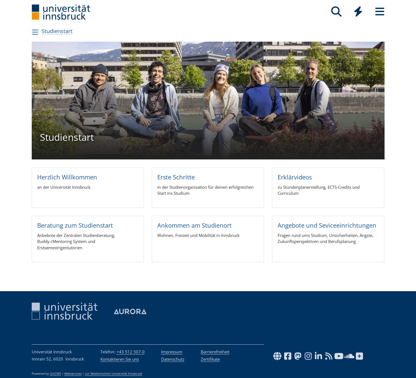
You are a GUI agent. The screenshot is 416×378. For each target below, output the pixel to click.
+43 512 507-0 (131, 351)
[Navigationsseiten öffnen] (35, 32)
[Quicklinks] (358, 11)
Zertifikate (210, 359)
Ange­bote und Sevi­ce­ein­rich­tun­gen (327, 225)
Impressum (171, 351)
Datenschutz (172, 359)
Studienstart (57, 31)
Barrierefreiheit (215, 351)
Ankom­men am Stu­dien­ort (194, 225)
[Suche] (336, 11)
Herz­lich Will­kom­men (67, 177)
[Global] (358, 12)
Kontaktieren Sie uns (119, 359)
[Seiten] (380, 11)
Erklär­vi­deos (295, 177)
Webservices (73, 374)
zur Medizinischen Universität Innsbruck (113, 374)
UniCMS (55, 374)
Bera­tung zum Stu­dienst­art (75, 225)
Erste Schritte (176, 177)
